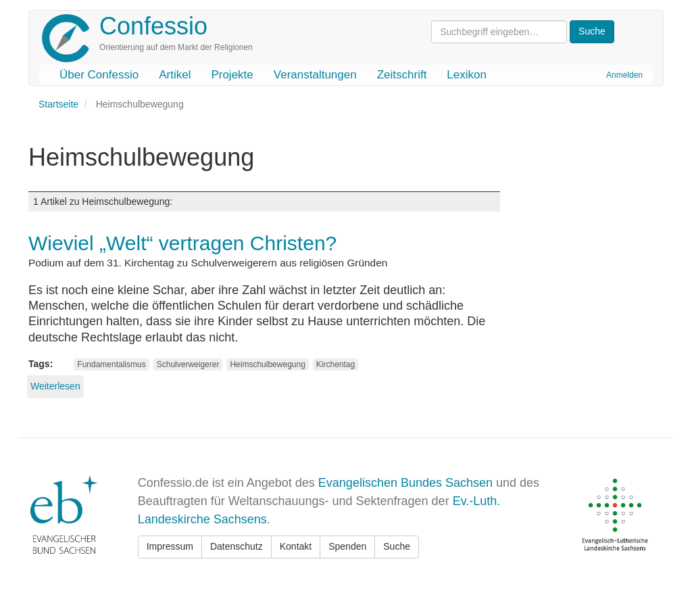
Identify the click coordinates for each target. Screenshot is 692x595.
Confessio (153, 26)
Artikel (175, 74)
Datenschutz (236, 546)
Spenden (347, 546)
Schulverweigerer (188, 364)
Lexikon (467, 74)
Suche (396, 546)
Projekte (232, 74)
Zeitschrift (402, 74)
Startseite (58, 104)
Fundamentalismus (111, 364)
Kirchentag (335, 364)
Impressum (170, 546)
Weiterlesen (55, 386)
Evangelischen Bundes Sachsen (405, 483)
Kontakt (296, 546)
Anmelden (624, 75)
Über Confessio (99, 74)
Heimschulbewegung (267, 364)
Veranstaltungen (315, 74)
